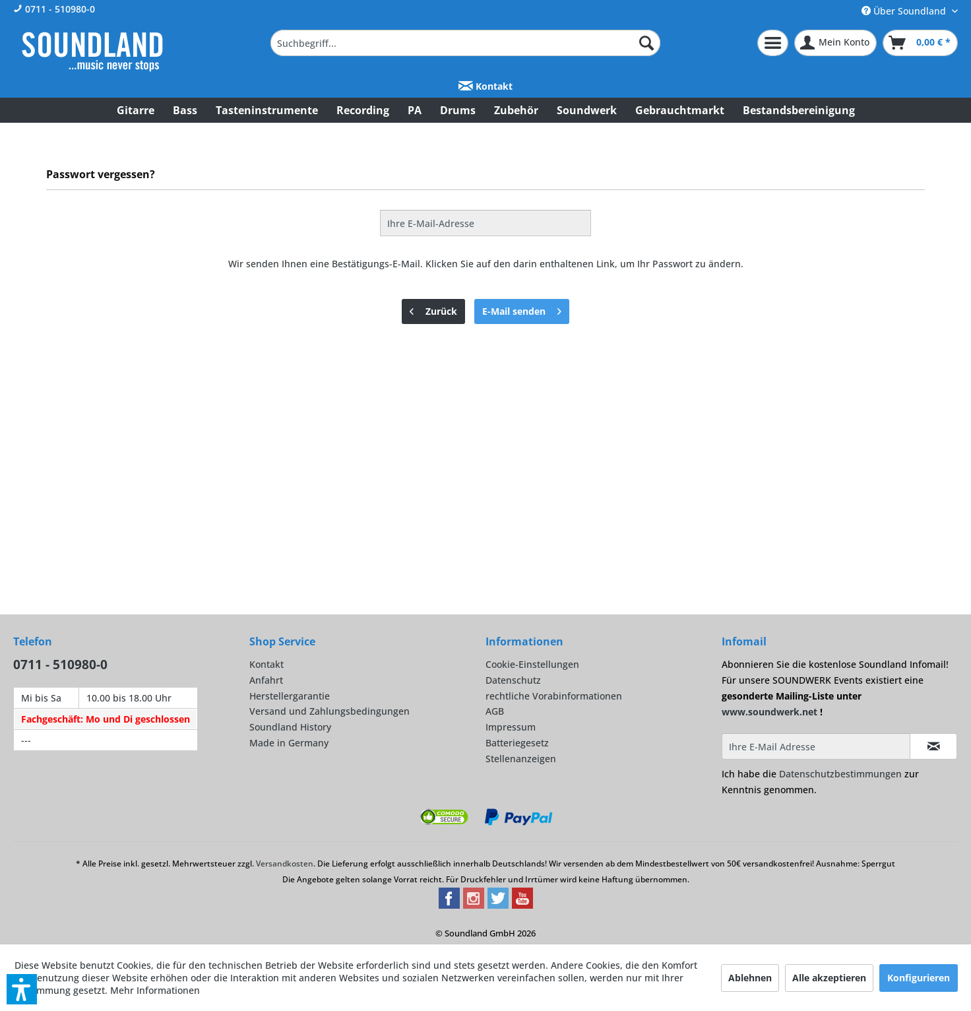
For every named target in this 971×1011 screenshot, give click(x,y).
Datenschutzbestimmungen (840, 773)
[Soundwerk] (587, 110)
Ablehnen (750, 977)
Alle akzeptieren (829, 977)
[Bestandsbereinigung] (799, 110)
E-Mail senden (521, 309)
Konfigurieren (918, 977)
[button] (22, 989)
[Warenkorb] (920, 43)
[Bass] (185, 110)
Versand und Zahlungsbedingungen (329, 711)
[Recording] (362, 110)
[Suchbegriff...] (465, 43)
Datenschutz (513, 680)
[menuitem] (465, 43)
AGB (495, 711)
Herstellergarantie (289, 696)
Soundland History (290, 727)
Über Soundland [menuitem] (905, 11)
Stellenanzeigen (521, 758)
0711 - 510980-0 (54, 9)
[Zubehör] (516, 110)
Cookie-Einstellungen (532, 664)
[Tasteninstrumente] (266, 110)
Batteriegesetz (517, 742)
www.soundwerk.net (769, 711)
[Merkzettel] (772, 43)
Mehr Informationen (155, 990)
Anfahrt (266, 680)
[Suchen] (646, 43)
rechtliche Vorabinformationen (554, 696)
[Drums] (458, 110)
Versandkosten (284, 863)
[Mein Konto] (835, 43)
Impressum (511, 727)
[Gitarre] (136, 110)
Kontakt (485, 86)
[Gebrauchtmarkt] (680, 110)
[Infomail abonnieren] (933, 746)
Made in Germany (289, 742)
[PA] (414, 110)
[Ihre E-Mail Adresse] (816, 746)
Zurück (433, 309)
